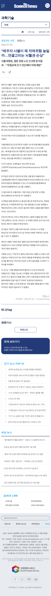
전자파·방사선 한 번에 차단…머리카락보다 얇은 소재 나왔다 (25, 475)
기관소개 (7, 523)
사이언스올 (7, 501)
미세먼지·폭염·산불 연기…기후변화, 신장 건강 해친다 (23, 461)
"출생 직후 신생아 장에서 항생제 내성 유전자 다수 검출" (23, 454)
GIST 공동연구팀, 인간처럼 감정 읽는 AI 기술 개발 (21, 482)
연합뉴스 (21, 40)
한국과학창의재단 (35, 501)
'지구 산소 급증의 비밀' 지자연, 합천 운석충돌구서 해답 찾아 (27, 416)
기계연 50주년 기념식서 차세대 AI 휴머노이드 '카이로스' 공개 (27, 404)
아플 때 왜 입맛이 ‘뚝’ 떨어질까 (19, 381)
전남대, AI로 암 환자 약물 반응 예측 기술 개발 (20, 447)
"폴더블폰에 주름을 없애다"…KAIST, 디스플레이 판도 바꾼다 (26, 440)
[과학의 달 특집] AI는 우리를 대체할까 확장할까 (24, 369)
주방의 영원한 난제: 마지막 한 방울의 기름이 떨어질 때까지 (27, 375)
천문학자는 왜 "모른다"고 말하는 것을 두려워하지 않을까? (27, 387)
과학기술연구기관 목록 (11, 505)
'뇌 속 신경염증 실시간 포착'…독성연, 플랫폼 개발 (26, 392)
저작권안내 (35, 523)
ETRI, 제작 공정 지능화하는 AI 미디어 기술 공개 (21, 468)
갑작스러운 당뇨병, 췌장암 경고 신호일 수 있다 (24, 422)
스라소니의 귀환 (14, 398)
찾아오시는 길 (21, 523)
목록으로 (25, 329)
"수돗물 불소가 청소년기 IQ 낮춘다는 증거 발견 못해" (27, 410)
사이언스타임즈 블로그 (36, 505)
